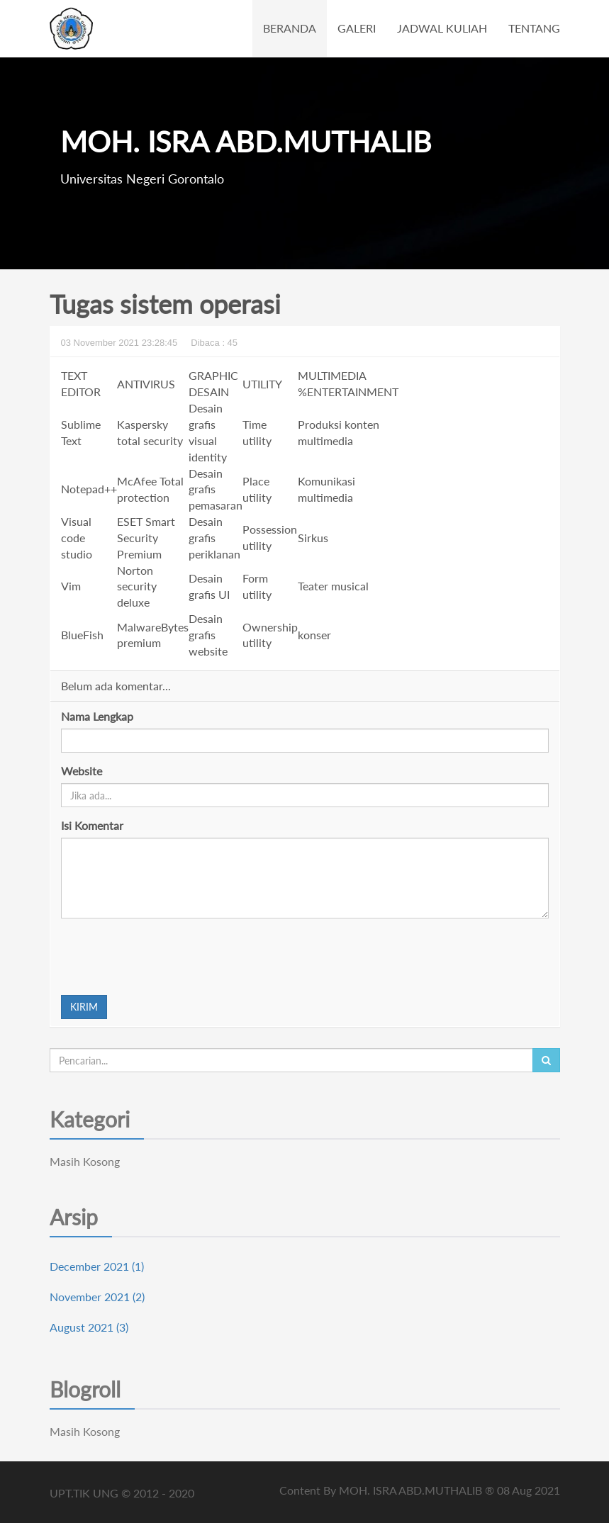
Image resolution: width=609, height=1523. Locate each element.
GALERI (356, 28)
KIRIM (84, 1007)
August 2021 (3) (89, 1327)
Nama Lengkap (97, 716)
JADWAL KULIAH (442, 28)
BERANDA (289, 28)
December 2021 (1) (97, 1266)
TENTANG (534, 28)
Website (81, 770)
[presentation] (168, 956)
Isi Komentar (92, 825)
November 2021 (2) (97, 1296)
